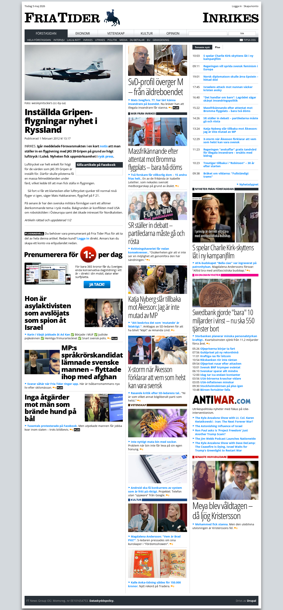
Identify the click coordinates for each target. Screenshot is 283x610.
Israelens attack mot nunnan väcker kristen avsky (228, 88)
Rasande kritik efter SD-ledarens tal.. (156, 393)
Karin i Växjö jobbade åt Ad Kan (48, 334)
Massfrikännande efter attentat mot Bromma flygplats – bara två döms (228, 109)
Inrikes (88, 40)
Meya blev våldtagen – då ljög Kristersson (222, 510)
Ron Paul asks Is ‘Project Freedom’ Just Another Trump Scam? (221, 432)
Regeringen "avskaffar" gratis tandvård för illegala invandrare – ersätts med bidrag (229, 153)
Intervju (58, 40)
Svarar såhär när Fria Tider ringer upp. (53, 384)
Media (123, 40)
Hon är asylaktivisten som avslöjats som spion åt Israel (48, 313)
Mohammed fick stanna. (211, 524)
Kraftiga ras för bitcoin (215, 356)
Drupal (251, 601)
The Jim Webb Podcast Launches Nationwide (225, 438)
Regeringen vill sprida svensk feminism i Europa (230, 67)
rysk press (105, 156)
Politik (112, 40)
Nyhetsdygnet (248, 184)
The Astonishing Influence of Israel (218, 426)
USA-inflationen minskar (217, 382)
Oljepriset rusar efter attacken (220, 363)
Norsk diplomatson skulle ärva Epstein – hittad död (230, 78)
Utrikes (100, 40)
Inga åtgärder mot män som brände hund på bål (50, 407)
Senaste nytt (203, 47)
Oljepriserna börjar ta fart (217, 348)
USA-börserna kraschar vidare (220, 378)
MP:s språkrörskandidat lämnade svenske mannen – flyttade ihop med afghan (92, 362)
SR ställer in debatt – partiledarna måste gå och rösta (230, 119)
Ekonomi (82, 33)
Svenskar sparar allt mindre (219, 371)
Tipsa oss (250, 40)
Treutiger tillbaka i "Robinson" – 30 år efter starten (228, 164)
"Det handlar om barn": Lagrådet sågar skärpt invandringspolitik (229, 98)
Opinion (172, 33)
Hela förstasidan (39, 40)
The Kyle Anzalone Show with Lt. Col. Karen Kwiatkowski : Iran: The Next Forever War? (224, 419)
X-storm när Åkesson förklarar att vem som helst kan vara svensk (229, 140)
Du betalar (137, 40)
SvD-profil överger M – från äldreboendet (155, 86)
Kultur (147, 33)
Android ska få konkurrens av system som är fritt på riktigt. (155, 489)
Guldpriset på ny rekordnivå (219, 352)
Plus (217, 47)
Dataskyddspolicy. (101, 601)
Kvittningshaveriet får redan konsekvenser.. (148, 250)
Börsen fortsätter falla (215, 390)
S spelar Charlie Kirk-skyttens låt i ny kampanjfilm (228, 57)
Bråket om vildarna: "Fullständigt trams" (226, 175)
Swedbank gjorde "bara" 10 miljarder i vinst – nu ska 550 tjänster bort (223, 320)
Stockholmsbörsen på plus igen (221, 386)
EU (148, 40)
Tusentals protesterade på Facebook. (52, 426)
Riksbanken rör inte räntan (218, 360)
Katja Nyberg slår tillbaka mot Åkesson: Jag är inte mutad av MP (230, 130)
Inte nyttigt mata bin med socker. (154, 442)
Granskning (161, 40)
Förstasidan (46, 33)
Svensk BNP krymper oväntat (220, 367)
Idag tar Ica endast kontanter (220, 375)
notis (104, 146)
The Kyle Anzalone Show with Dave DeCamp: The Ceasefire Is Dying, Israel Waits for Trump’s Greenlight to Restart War (225, 446)
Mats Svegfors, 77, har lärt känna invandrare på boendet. (151, 102)
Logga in (83, 238)
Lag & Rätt (74, 40)
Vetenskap (116, 33)
